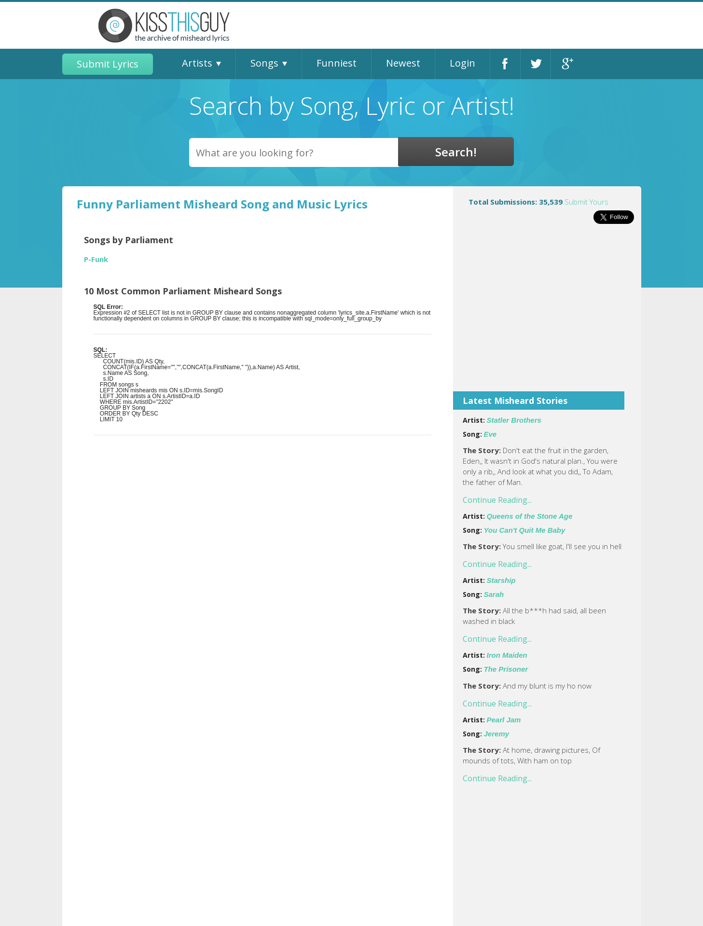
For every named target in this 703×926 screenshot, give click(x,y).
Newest (403, 62)
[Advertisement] (547, 314)
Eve (490, 434)
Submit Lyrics (107, 63)
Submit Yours (586, 202)
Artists (197, 62)
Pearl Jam (504, 720)
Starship (501, 580)
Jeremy (497, 734)
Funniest (337, 62)
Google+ (566, 64)
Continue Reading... (497, 500)
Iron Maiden (507, 655)
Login (462, 62)
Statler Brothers (514, 420)
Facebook (505, 64)
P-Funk (96, 259)
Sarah (494, 594)
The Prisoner (506, 669)
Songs (264, 62)
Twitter (536, 64)
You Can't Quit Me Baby (524, 530)
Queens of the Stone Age (530, 516)
